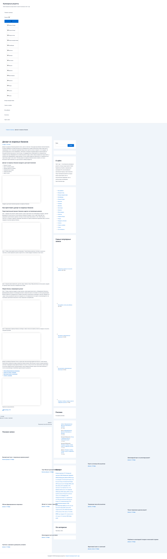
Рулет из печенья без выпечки (96, 464)
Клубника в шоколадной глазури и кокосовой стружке (143, 539)
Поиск (57, 143)
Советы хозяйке (8, 105)
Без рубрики (7, 110)
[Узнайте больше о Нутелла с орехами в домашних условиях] (21, 541)
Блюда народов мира (12, 40)
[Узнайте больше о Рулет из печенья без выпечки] (106, 460)
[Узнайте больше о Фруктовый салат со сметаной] (107, 543)
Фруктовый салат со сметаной (96, 546)
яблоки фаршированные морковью (12, 370)
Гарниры (9, 55)
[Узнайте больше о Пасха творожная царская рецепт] (147, 507)
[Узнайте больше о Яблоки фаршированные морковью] (21, 501)
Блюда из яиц (11, 35)
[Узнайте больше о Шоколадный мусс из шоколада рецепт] (141, 454)
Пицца (9, 85)
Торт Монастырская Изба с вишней (52, 469)
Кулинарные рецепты (11, 4)
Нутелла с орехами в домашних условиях (14, 544)
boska (62, 424)
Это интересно (61, 229)
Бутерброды (10, 45)
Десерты (10, 70)
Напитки (9, 80)
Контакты (6, 114)
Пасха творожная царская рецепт (137, 510)
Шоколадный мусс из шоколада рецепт (139, 457)
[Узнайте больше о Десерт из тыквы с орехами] (61, 501)
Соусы (9, 95)
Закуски (9, 65)
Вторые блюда (11, 30)
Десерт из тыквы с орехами (50, 504)
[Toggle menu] (11, 21)
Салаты (9, 90)
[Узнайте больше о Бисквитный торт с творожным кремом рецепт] (15, 454)
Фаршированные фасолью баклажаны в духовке (66, 425)
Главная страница (8, 12)
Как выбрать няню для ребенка (65, 305)
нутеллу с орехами (8, 375)
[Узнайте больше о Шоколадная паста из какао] (62, 532)
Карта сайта (7, 119)
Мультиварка (11, 75)
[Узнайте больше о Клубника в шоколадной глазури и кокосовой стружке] (147, 536)
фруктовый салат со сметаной (10, 374)
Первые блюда (11, 25)
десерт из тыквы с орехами (10, 372)
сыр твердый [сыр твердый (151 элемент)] (63, 514)
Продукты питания (62, 220)
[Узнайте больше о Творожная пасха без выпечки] (107, 501)
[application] (9, 17)
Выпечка (10, 50)
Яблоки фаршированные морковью (12, 504)
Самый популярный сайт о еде (72, 555)
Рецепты (7, 17)
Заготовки (10, 60)
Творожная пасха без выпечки (96, 504)
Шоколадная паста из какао (50, 535)
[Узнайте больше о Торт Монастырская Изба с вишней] (64, 466)
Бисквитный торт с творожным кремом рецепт (15, 457)
